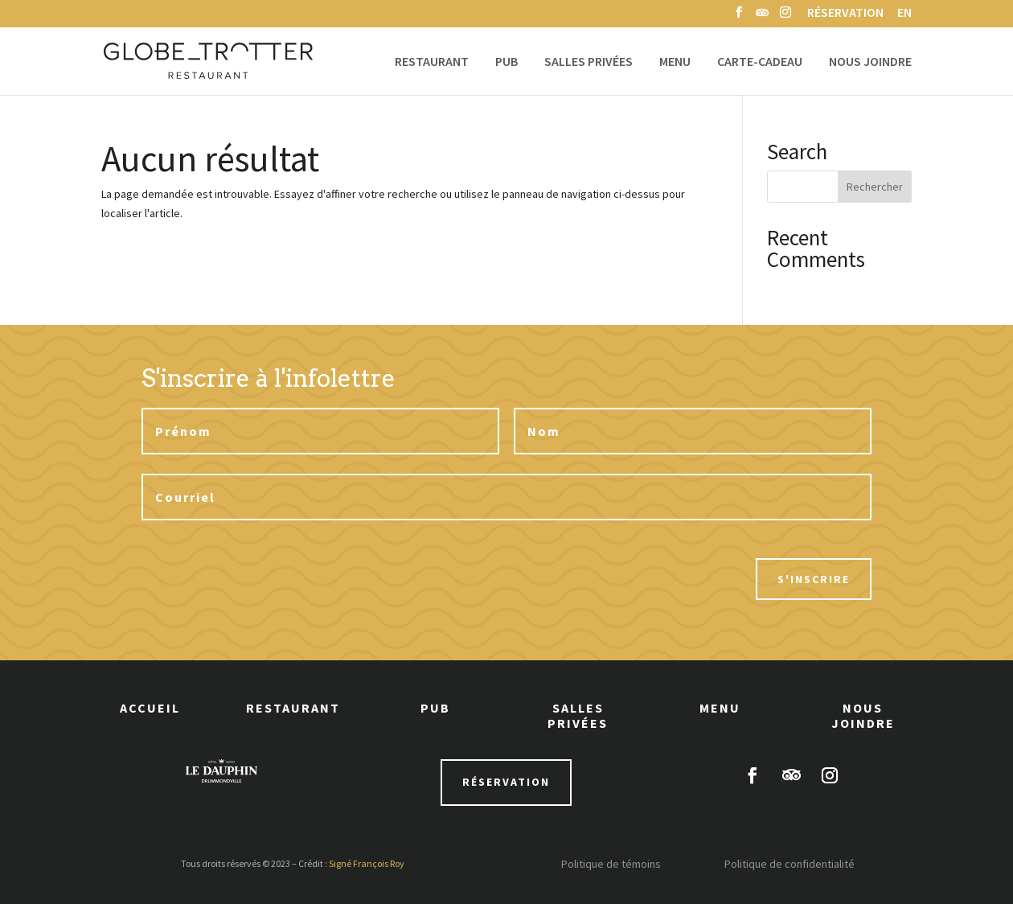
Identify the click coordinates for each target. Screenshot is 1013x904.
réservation (506, 782)
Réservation (845, 13)
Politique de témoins (611, 864)
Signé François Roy (366, 863)
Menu (675, 62)
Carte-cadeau (759, 62)
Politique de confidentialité (789, 864)
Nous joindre (870, 62)
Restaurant (432, 62)
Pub (506, 62)
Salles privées (588, 62)
